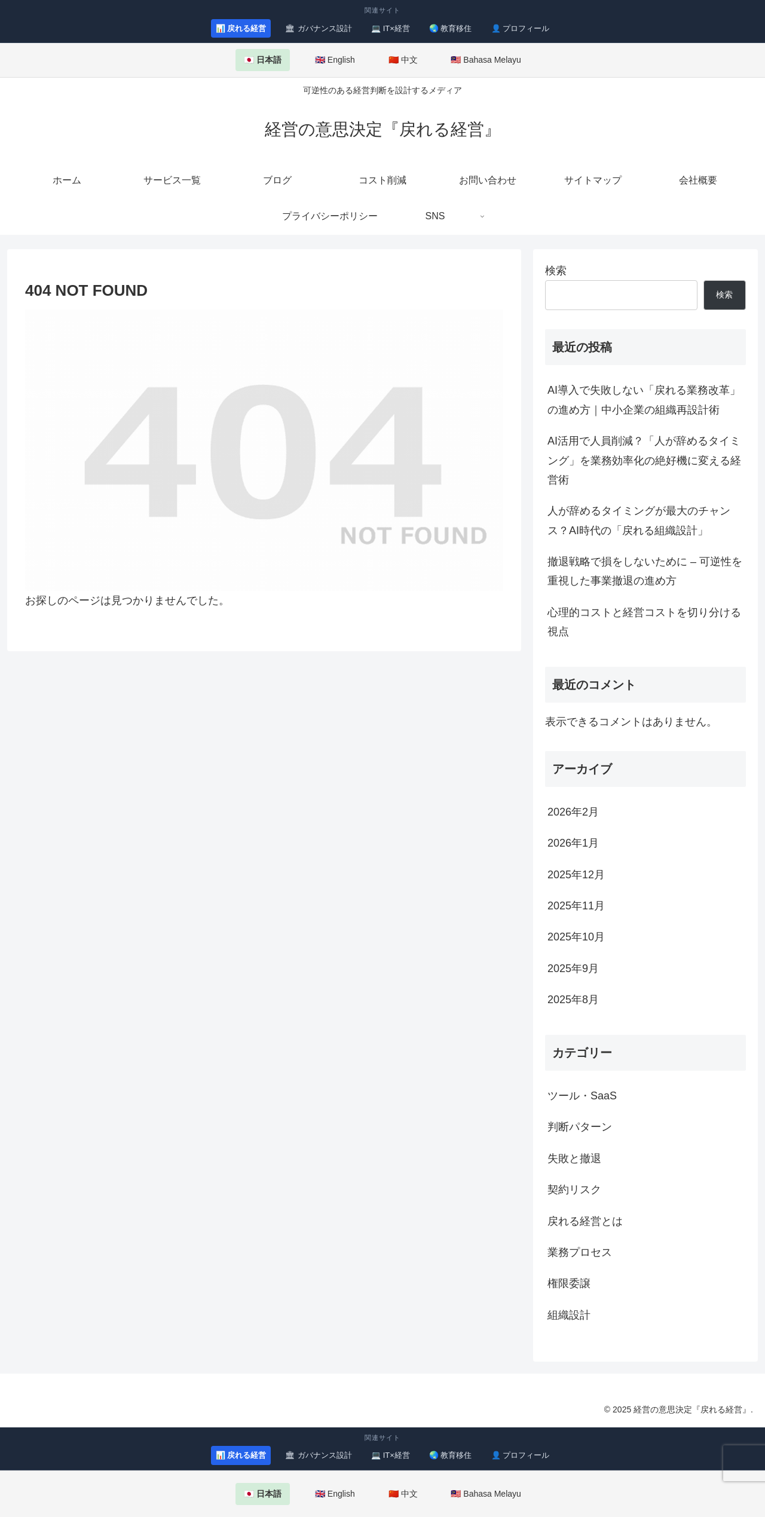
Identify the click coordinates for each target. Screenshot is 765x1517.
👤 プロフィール (520, 28)
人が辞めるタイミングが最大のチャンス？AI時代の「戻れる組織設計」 (638, 520)
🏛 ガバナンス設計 (318, 28)
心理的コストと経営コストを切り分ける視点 (644, 622)
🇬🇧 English (335, 60)
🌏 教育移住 (450, 28)
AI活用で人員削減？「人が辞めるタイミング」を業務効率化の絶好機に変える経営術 (644, 460)
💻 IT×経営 (390, 28)
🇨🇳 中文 (403, 60)
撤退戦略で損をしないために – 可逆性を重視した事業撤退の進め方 (644, 571)
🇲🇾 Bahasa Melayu (486, 60)
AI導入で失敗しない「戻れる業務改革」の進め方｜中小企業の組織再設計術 (643, 399)
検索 (556, 271)
